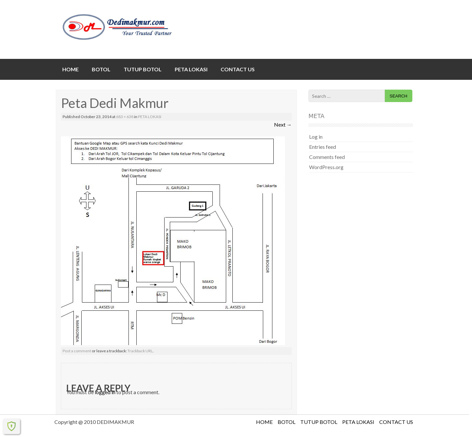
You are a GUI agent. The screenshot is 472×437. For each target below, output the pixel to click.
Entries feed (322, 147)
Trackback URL (140, 350)
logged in (105, 392)
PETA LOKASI (191, 69)
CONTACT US (238, 69)
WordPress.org (326, 167)
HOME (70, 69)
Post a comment (77, 350)
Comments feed (327, 157)
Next (283, 124)
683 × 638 (124, 116)
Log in (316, 136)
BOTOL (101, 69)
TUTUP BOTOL (143, 69)
